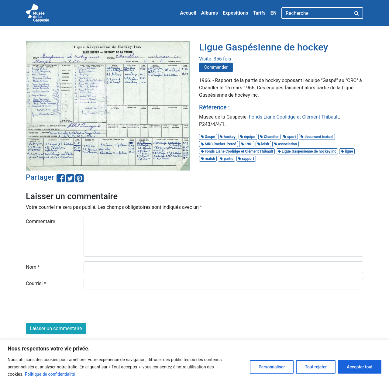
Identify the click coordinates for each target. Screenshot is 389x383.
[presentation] (72, 306)
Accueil (188, 13)
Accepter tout (360, 366)
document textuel (317, 137)
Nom (33, 267)
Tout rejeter (316, 366)
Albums (209, 13)
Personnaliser (272, 366)
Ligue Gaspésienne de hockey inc (307, 151)
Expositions (235, 13)
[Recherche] (316, 13)
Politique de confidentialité (50, 374)
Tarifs (259, 13)
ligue (347, 151)
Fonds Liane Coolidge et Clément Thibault (294, 117)
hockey (227, 137)
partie (226, 159)
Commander (216, 67)
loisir (263, 144)
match (208, 159)
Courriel (36, 283)
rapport (246, 159)
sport (289, 137)
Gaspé (208, 137)
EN (273, 13)
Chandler (269, 137)
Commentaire (40, 221)
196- (247, 144)
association (285, 144)
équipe (247, 137)
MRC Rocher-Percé (218, 144)
